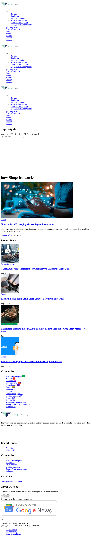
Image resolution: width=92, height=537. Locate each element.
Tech (7, 96)
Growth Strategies (13, 113)
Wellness (10, 407)
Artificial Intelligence (19, 104)
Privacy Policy (11, 532)
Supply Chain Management (21, 109)
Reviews (9, 120)
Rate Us (4, 519)
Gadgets (9, 124)
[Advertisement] (46, 156)
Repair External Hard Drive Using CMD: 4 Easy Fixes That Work (32, 298)
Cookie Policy (11, 530)
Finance (9, 115)
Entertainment (13, 385)
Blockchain (15, 100)
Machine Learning (18, 102)
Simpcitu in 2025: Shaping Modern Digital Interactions (27, 224)
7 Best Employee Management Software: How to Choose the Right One (35, 268)
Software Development (19, 107)
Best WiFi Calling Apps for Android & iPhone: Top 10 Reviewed (31, 361)
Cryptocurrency (12, 111)
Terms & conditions (13, 534)
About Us (9, 448)
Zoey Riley (7, 235)
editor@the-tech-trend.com (11, 481)
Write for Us (10, 450)
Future (8, 117)
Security (9, 122)
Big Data (14, 98)
